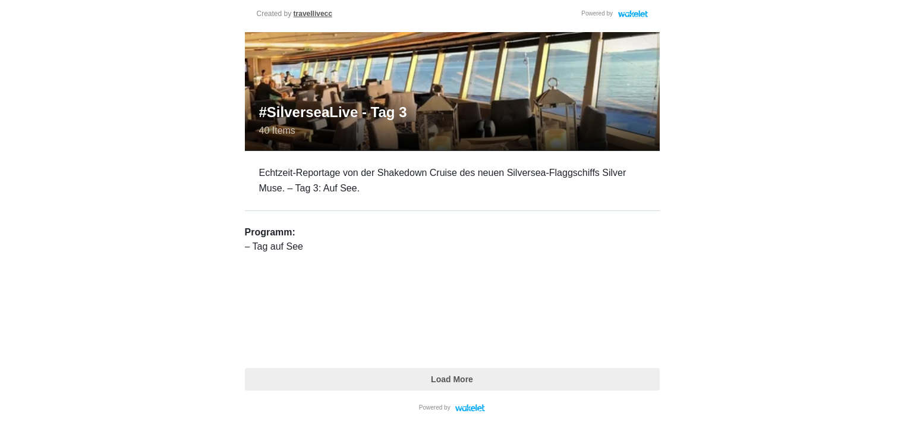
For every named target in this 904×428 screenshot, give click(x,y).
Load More (452, 379)
